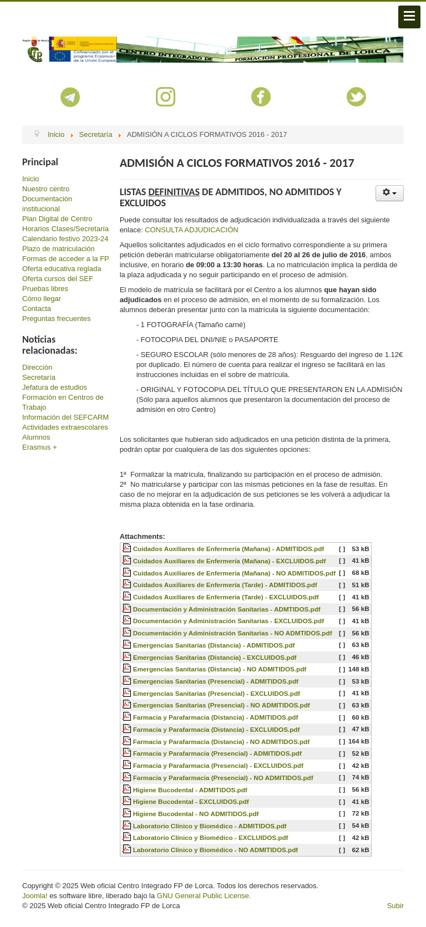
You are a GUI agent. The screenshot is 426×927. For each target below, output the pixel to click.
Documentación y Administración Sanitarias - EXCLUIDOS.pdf (228, 620)
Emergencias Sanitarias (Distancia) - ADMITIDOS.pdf (214, 645)
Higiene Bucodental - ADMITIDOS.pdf (190, 789)
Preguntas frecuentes (56, 318)
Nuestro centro (45, 189)
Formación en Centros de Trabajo (63, 402)
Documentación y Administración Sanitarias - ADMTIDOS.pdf (227, 609)
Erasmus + (39, 447)
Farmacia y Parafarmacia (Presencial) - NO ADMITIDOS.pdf (223, 777)
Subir (395, 905)
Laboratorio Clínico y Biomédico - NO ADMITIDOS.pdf (215, 849)
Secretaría (38, 377)
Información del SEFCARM (65, 417)
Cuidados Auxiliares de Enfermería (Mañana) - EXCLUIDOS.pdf (229, 560)
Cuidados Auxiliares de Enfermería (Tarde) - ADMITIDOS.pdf (225, 584)
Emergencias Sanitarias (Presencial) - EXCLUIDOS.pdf (216, 693)
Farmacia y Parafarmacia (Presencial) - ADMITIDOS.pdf (217, 753)
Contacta (36, 308)
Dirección (37, 367)
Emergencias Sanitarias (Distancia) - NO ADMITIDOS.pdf (220, 669)
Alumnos (36, 437)
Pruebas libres (45, 288)
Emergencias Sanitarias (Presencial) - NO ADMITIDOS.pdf (221, 705)
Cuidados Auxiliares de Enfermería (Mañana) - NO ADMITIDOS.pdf (234, 573)
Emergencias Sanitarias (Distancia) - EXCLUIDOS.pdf (215, 657)
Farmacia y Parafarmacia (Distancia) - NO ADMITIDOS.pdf (221, 741)
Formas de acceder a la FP (65, 258)
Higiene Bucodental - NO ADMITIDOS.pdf (196, 813)
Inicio (30, 179)
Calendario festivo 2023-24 (65, 239)
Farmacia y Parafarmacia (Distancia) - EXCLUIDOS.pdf (216, 729)
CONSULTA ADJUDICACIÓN (192, 230)
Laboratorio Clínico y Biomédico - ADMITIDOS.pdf (210, 825)
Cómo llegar (41, 298)
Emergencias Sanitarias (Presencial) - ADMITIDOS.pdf (215, 681)
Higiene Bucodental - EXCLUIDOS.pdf (191, 801)
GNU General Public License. (204, 896)
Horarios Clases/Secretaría (65, 229)
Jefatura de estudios (54, 387)
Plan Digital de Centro (57, 219)
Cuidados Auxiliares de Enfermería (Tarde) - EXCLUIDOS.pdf (226, 596)
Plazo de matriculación (58, 249)
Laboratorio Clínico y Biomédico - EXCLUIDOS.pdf (210, 837)
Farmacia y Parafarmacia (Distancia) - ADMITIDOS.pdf (215, 717)
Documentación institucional (47, 204)
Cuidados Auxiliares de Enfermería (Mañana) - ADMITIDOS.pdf (228, 548)
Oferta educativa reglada (61, 268)
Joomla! (35, 896)
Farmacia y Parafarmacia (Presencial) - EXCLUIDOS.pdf (218, 765)
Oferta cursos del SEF (57, 278)
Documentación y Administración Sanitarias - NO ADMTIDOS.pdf (232, 632)
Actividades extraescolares (65, 427)
